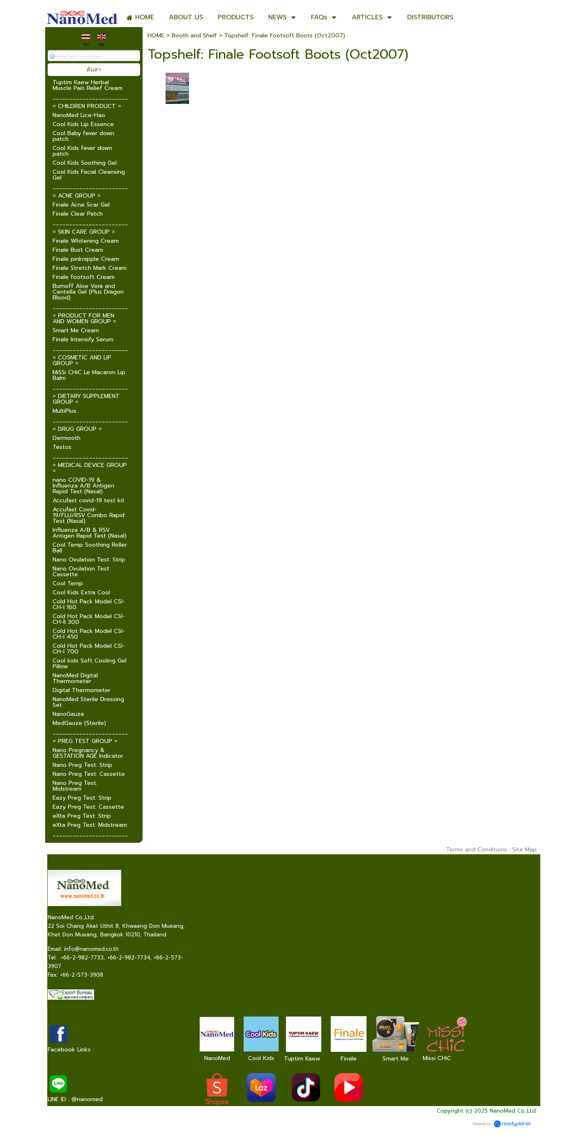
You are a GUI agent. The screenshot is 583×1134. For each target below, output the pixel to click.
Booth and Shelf (194, 35)
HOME (155, 35)
